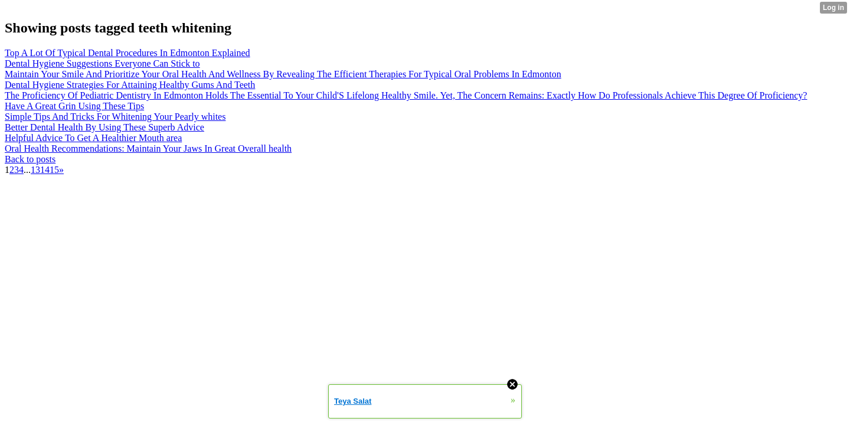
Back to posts (30, 159)
